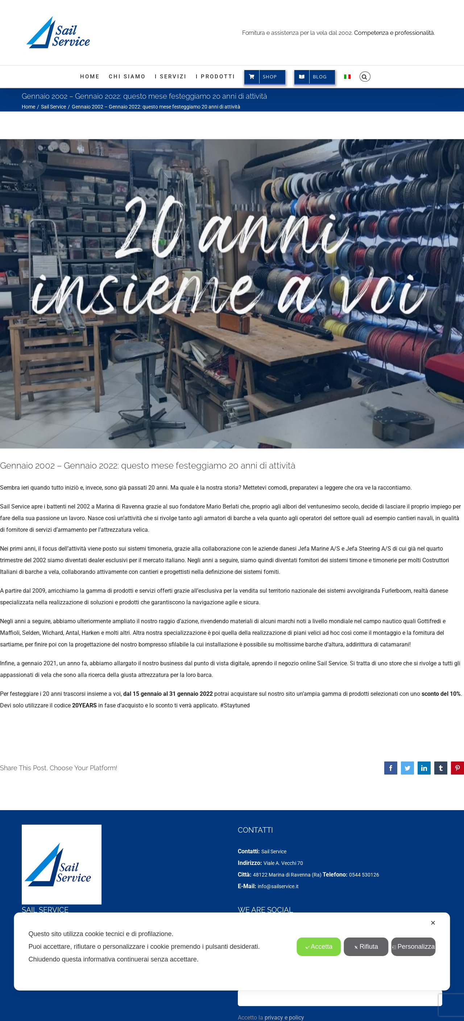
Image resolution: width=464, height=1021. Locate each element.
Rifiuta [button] (366, 946)
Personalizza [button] (413, 946)
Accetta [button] (318, 946)
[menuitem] (347, 76)
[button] (365, 76)
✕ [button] (433, 923)
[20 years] (232, 294)
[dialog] (232, 951)
